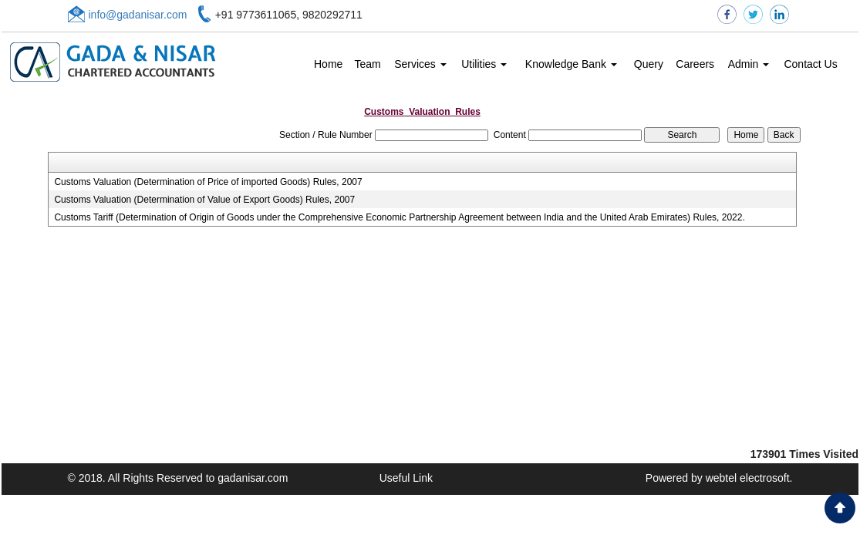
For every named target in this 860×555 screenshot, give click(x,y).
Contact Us (810, 64)
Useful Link (406, 478)
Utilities (484, 64)
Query (648, 64)
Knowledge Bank (571, 64)
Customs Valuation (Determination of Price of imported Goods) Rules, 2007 (208, 182)
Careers (695, 64)
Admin (749, 64)
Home (328, 64)
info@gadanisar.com (138, 14)
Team (367, 64)
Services (420, 64)
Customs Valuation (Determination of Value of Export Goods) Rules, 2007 (204, 199)
